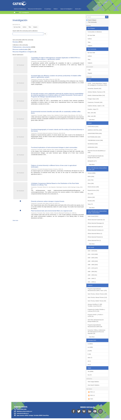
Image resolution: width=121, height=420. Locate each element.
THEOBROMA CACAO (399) (95, 140)
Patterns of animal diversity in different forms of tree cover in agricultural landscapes (53, 166)
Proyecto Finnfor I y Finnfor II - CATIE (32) (96, 315)
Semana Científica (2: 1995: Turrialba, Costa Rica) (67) (95, 305)
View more (15, 220)
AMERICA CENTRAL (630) (95, 130)
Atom (90, 399)
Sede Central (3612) (93, 216)
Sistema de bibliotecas (20, 9)
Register (90, 73)
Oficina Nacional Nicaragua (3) (96, 223)
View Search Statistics (93, 385)
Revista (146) (91, 200)
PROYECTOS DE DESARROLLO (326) (96, 151)
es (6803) (90, 343)
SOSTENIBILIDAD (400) (94, 137)
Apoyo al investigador (66, 9)
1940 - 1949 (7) (92, 278)
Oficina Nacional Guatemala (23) (96, 219)
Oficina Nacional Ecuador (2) (95, 226)
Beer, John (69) (92, 112)
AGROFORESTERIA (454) (95, 133)
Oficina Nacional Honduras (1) (96, 230)
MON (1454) (91, 176)
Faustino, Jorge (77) (93, 109)
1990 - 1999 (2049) (93, 261)
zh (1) (89, 364)
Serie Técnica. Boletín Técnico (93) (97, 301)
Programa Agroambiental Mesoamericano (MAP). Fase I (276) (97, 289)
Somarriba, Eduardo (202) (94, 88)
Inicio (17, 12)
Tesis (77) (90, 204)
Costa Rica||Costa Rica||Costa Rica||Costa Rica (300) (96, 156)
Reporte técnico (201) (93, 190)
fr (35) (89, 354)
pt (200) (90, 350)
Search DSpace (91, 20)
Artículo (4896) (91, 173)
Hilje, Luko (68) (92, 116)
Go (45, 33)
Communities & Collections (95, 32)
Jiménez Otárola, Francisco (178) (96, 92)
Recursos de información (35, 9)
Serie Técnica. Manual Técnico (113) (97, 297)
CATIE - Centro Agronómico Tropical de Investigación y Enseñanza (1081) (97, 84)
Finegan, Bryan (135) (93, 99)
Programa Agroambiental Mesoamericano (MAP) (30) (95, 325)
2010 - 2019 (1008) (93, 254)
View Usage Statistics (93, 381)
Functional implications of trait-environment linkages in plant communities (54, 147)
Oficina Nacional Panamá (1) (95, 237)
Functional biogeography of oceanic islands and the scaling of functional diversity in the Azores (57, 130)
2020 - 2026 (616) (92, 250)
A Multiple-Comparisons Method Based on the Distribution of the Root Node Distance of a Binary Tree (55, 184)
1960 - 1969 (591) (92, 271)
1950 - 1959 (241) (92, 275)
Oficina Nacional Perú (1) (94, 240)
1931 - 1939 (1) (92, 282)
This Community (91, 22)
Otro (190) (90, 193)
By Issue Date (17, 27)
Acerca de (78, 9)
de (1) (89, 361)
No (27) (90, 375)
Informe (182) (91, 197)
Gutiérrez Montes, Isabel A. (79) (96, 105)
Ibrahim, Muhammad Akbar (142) (96, 95)
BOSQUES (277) (92, 161)
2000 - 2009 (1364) (93, 257)
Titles (29, 27)
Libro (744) (90, 180)
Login (89, 69)
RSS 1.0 (91, 392)
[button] (99, 2)
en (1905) (90, 347)
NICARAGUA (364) (93, 143)
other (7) (90, 357)
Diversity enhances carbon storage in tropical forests (47, 201)
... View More (91, 119)
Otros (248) (91, 183)
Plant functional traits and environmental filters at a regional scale (51, 211)
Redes (56, 9)
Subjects (35, 27)
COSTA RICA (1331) (93, 126)
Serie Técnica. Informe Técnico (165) (97, 294)
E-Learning (48, 9)
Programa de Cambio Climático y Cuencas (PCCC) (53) (96, 310)
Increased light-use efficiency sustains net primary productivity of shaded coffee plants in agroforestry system (56, 76)
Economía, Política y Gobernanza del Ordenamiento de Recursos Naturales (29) (96, 331)
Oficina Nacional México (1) (95, 233)
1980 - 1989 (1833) (93, 264)
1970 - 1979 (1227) (93, 268)
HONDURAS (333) (93, 147)
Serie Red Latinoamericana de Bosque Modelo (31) (96, 320)
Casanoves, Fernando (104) (95, 102)
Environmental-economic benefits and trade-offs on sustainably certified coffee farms (55, 112)
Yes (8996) (90, 371)
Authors (24, 27)
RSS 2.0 (91, 395)
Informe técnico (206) (93, 187)
